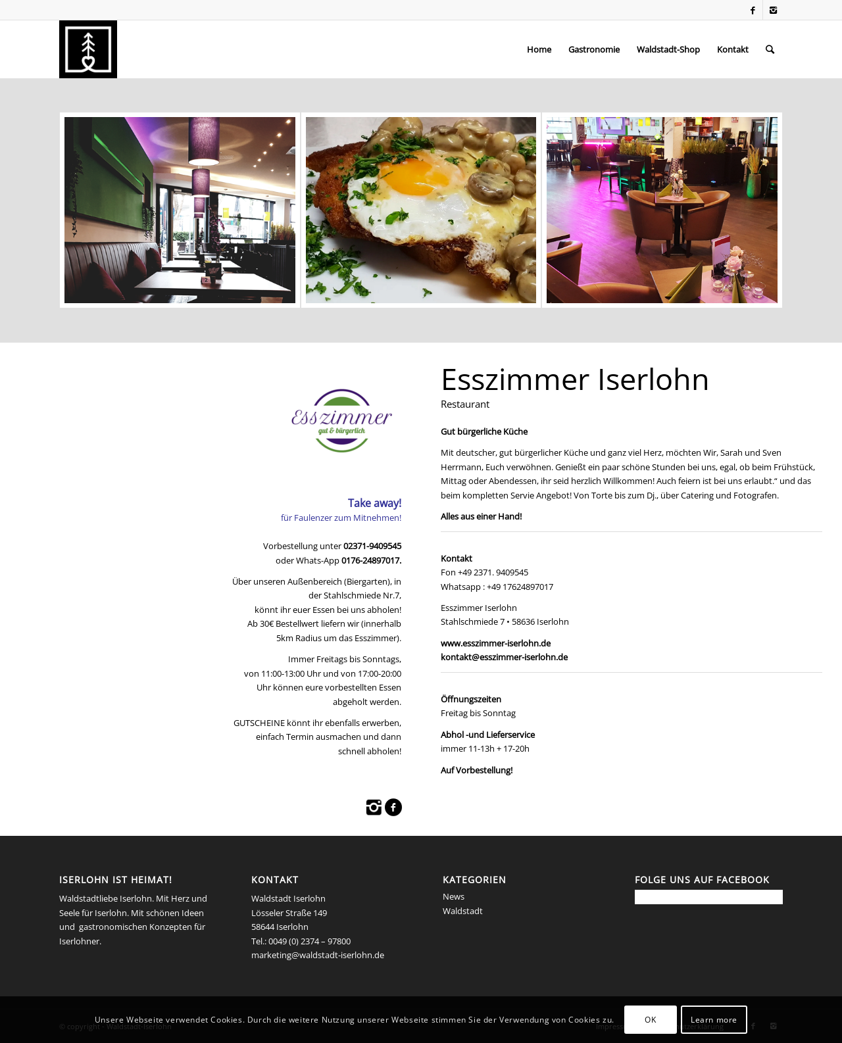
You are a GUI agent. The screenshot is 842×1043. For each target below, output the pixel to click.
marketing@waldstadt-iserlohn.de (317, 955)
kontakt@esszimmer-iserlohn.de (504, 657)
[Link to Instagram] (773, 10)
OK (650, 1019)
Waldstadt (463, 911)
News (453, 896)
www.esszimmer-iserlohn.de (496, 643)
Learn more (714, 1019)
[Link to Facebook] (752, 10)
